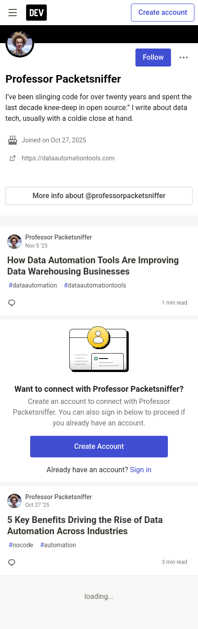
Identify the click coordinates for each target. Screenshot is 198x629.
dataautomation (33, 285)
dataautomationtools (95, 285)
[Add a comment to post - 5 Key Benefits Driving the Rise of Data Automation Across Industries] (13, 562)
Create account (162, 12)
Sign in (141, 469)
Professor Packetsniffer (58, 237)
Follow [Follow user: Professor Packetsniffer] (153, 57)
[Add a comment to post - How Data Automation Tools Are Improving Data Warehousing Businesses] (13, 303)
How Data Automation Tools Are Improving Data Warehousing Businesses (93, 266)
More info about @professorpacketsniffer (98, 195)
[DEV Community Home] (36, 13)
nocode (21, 545)
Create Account (99, 446)
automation (58, 545)
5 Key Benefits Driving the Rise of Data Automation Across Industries (85, 525)
